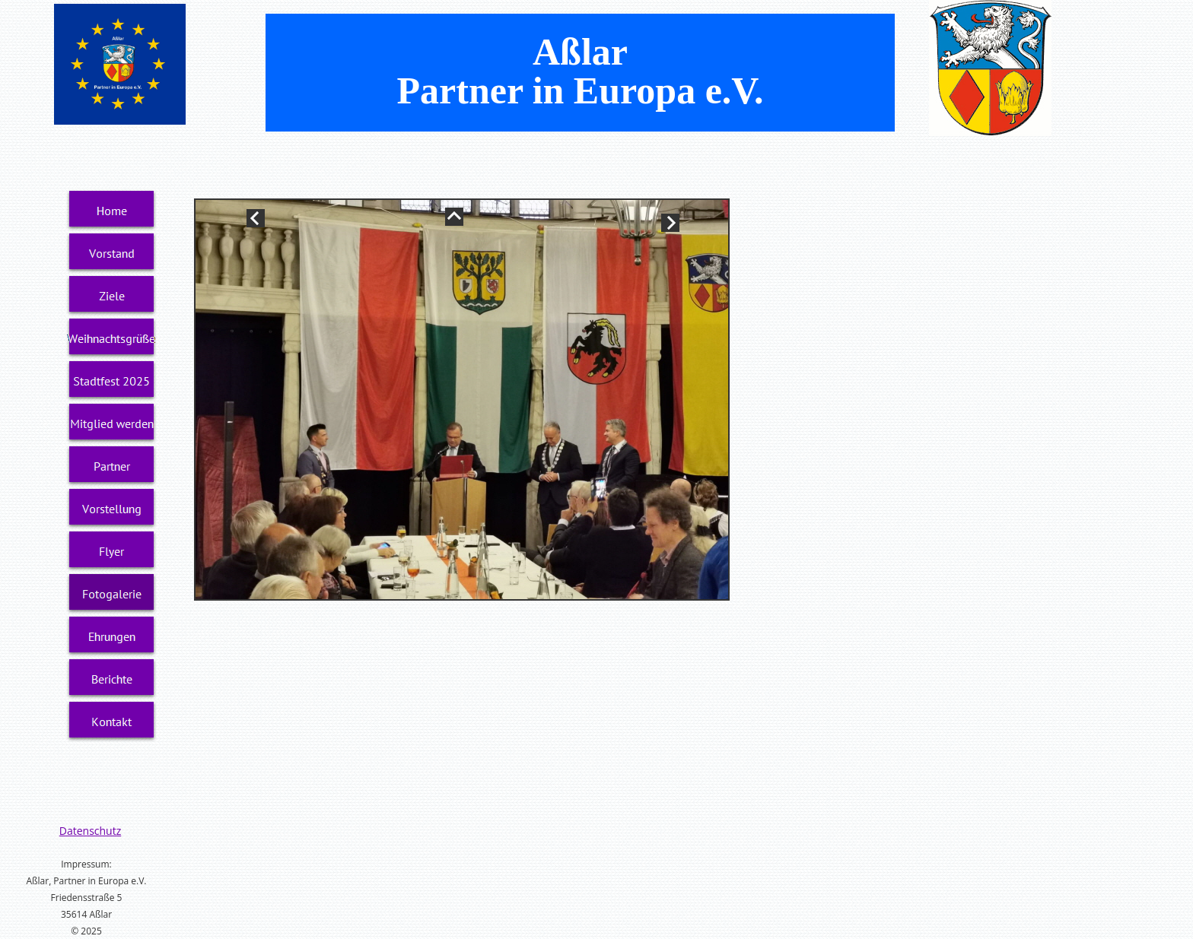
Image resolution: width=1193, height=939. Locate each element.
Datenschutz (90, 830)
